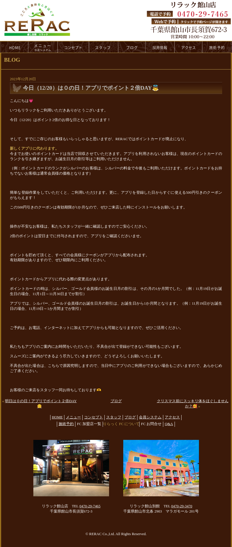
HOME (14, 47)
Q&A (169, 424)
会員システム (150, 417)
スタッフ (113, 417)
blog (132, 47)
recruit (160, 47)
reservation (217, 47)
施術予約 (66, 424)
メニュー (73, 417)
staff (103, 47)
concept (73, 47)
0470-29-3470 (181, 506)
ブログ (116, 401)
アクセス (172, 417)
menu (42, 47)
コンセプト (93, 417)
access (188, 47)
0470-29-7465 (90, 506)
